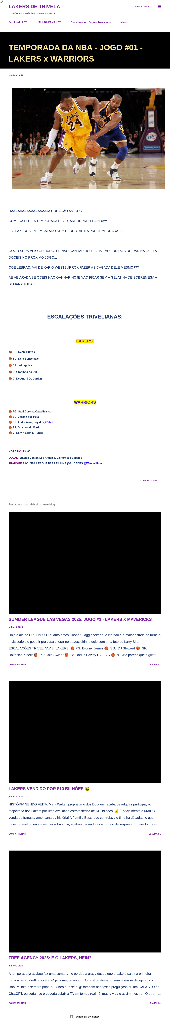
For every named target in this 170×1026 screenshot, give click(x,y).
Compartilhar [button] (148, 480)
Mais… (124, 22)
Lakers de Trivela (34, 6)
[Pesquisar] (142, 6)
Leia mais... (155, 664)
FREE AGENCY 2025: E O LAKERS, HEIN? (50, 957)
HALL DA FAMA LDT (49, 22)
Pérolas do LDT (18, 22)
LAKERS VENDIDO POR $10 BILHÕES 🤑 (49, 788)
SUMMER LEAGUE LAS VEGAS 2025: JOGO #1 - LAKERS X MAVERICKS (80, 619)
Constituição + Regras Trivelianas (91, 22)
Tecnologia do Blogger (85, 1016)
